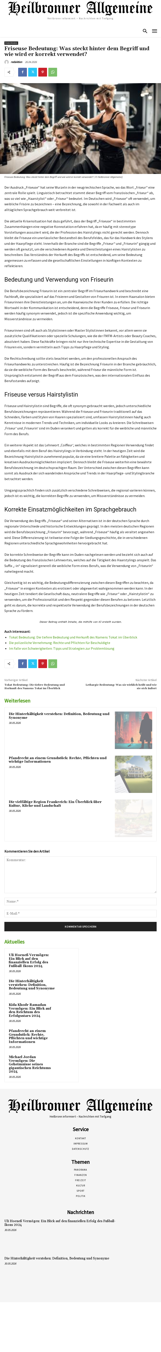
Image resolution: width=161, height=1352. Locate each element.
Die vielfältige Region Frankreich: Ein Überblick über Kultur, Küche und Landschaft (55, 804)
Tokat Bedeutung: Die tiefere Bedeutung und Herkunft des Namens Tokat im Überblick (73, 637)
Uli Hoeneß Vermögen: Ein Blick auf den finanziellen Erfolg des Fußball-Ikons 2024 (29, 960)
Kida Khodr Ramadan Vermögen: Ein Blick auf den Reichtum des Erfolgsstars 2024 (30, 1010)
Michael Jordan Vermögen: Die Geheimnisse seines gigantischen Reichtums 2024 (30, 1064)
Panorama (11, 43)
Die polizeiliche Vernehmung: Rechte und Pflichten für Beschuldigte (59, 642)
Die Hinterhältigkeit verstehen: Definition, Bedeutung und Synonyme (59, 716)
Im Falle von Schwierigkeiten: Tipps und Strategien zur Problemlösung (61, 648)
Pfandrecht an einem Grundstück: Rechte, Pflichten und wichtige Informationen (58, 760)
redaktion (16, 62)
